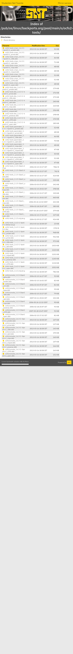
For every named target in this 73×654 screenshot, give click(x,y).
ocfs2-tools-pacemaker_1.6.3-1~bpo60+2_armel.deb (13, 132)
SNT (69, 362)
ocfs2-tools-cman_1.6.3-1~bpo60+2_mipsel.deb (13, 71)
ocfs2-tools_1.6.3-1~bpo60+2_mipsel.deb (13, 254)
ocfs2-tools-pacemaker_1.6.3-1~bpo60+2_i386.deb (13, 136)
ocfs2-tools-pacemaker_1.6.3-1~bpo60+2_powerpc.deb (13, 154)
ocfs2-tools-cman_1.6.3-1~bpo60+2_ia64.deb (13, 62)
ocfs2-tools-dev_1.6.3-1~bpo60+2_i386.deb (13, 97)
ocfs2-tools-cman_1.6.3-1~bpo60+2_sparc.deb (13, 84)
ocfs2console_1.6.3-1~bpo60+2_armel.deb (13, 324)
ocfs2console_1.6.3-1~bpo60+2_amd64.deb (13, 320)
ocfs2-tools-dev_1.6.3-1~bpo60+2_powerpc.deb (13, 115)
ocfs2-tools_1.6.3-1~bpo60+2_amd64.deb (13, 232)
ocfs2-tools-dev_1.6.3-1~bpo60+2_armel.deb (13, 93)
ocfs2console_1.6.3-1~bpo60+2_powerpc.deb (13, 346)
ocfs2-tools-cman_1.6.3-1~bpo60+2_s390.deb (13, 80)
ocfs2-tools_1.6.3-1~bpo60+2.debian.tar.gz (13, 224)
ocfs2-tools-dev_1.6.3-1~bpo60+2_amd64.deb (13, 88)
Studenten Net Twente (12, 3)
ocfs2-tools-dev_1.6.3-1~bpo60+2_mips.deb (13, 106)
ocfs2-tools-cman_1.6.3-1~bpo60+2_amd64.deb (13, 49)
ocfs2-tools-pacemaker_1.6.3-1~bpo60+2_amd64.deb (13, 128)
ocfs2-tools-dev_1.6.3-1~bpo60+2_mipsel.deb (13, 110)
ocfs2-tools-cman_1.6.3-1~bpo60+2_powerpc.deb (13, 75)
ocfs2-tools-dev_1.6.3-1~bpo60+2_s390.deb (13, 119)
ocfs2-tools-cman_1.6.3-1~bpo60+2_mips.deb (13, 67)
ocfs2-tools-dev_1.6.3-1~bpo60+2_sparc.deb (13, 123)
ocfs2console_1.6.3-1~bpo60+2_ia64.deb (13, 333)
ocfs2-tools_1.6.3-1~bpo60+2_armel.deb (13, 237)
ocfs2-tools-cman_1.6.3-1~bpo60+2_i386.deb (13, 58)
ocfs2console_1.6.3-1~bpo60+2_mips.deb (13, 337)
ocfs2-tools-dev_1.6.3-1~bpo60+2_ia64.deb (13, 101)
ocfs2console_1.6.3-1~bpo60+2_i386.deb (13, 328)
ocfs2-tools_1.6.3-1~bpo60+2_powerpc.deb (13, 259)
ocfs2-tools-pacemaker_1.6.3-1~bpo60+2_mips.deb (13, 145)
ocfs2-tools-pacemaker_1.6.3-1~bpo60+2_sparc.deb (13, 163)
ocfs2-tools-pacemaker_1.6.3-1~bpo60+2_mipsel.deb (13, 149)
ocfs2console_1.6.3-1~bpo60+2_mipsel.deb (13, 342)
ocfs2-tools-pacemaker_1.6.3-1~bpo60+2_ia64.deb (13, 141)
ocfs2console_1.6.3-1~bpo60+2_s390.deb (13, 350)
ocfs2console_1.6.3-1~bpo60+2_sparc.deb (13, 355)
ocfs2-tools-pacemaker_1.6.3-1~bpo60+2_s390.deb (13, 158)
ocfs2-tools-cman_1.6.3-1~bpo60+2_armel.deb (13, 53)
